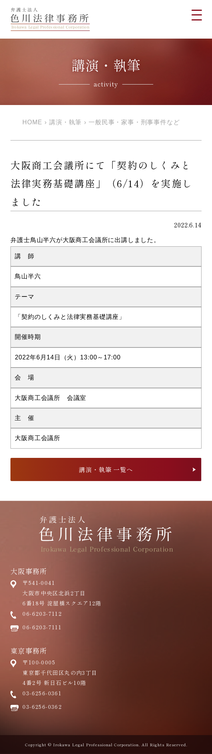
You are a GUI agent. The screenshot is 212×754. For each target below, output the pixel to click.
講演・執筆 (65, 122)
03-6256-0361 (42, 693)
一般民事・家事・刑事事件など (134, 122)
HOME (32, 122)
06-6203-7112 (42, 613)
